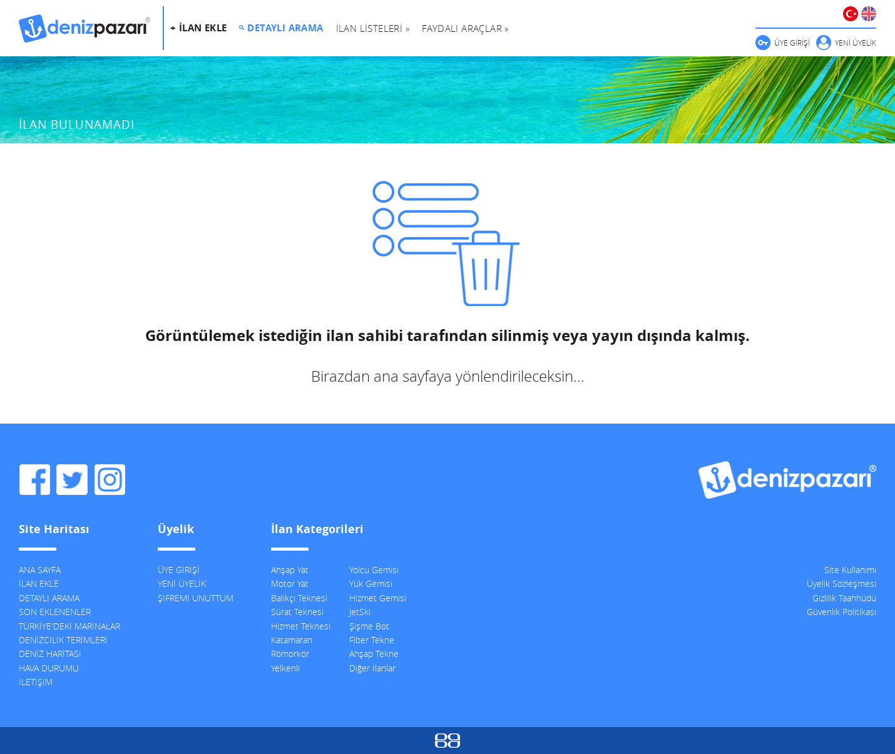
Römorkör (290, 654)
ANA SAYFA (40, 570)
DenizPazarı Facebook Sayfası (34, 480)
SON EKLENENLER (55, 612)
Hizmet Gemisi (377, 598)
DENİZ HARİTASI (50, 654)
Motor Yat (290, 583)
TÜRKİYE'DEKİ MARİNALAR (69, 626)
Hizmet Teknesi (300, 626)
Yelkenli (285, 668)
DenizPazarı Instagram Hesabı (109, 480)
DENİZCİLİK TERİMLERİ (63, 640)
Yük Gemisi (370, 583)
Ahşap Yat (290, 570)
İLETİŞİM (36, 682)
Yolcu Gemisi (374, 570)
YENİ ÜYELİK (855, 43)
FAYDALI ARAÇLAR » (465, 28)
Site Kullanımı (850, 570)
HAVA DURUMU (49, 668)
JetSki (360, 612)
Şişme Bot (369, 626)
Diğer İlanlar (372, 668)
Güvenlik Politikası (841, 612)
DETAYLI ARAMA (285, 27)
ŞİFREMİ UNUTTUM (195, 598)
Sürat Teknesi (297, 612)
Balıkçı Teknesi (299, 598)
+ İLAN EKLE (198, 27)
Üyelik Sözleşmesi (841, 583)
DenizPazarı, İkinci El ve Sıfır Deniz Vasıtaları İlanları (84, 28)
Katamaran (291, 640)
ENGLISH (868, 13)
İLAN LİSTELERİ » (372, 28)
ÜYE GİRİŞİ (792, 43)
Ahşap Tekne (374, 654)
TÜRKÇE (850, 13)
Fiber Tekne (371, 640)
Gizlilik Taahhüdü (844, 598)
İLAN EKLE (39, 583)
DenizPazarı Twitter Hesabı (72, 480)
